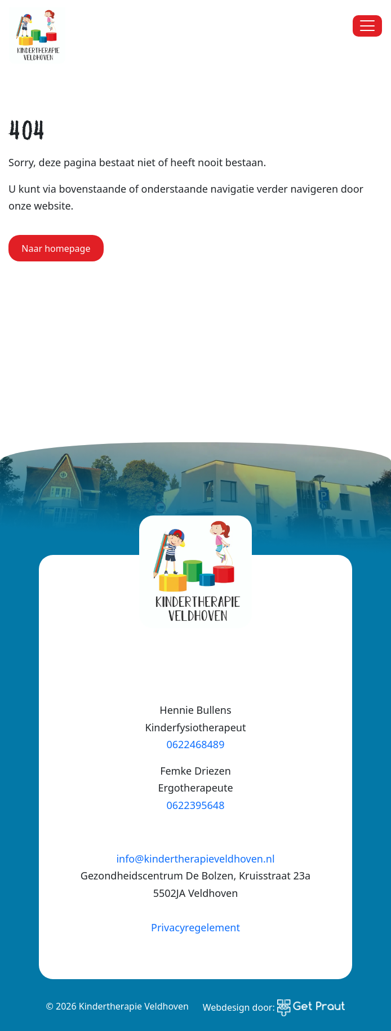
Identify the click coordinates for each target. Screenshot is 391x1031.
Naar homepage (55, 248)
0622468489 (195, 744)
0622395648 (195, 805)
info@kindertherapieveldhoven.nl (195, 858)
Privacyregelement (195, 927)
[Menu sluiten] (367, 26)
